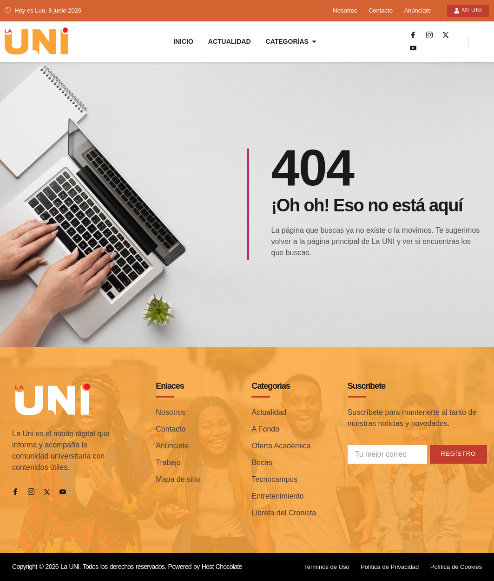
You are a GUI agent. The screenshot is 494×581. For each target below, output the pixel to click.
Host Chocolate (222, 566)
